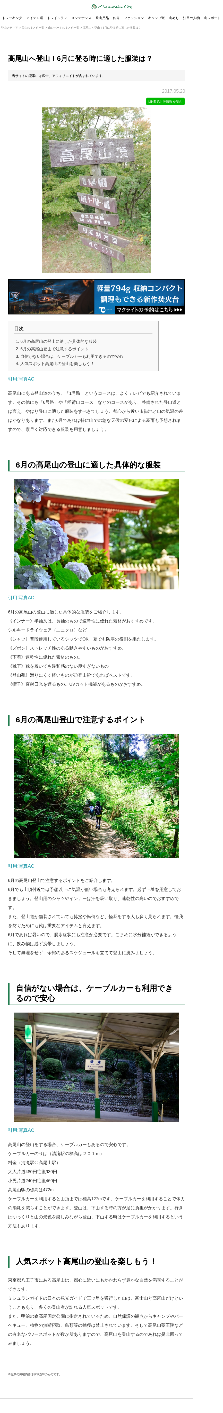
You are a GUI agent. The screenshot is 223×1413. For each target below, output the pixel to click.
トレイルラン (57, 18)
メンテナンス (81, 18)
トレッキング (12, 18)
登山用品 (102, 18)
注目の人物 (191, 18)
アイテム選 (34, 18)
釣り (116, 18)
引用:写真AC (21, 379)
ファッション (134, 18)
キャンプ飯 (156, 18)
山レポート (212, 18)
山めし (174, 18)
